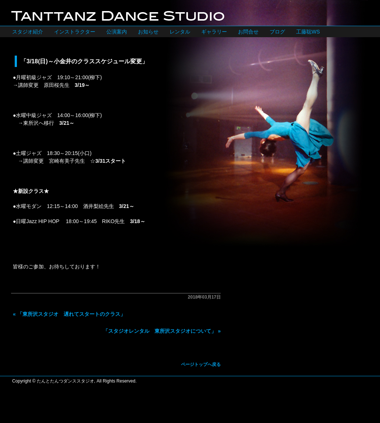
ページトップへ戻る (201, 364)
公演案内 (116, 32)
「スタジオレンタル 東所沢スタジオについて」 (159, 331)
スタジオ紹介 (27, 32)
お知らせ (148, 32)
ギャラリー (214, 32)
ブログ (277, 32)
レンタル (180, 32)
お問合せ (248, 32)
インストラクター (74, 32)
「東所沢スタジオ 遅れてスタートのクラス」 (71, 314)
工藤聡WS (308, 32)
